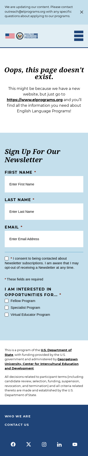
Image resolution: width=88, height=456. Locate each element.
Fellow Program (20, 301)
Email (14, 227)
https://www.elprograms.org (35, 100)
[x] (28, 444)
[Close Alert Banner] (81, 12)
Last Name (20, 200)
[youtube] (75, 444)
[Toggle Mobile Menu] (78, 36)
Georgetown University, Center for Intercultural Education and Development (42, 363)
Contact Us (17, 425)
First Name (20, 172)
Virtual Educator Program (27, 314)
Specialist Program (22, 307)
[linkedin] (59, 444)
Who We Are (18, 416)
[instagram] (44, 444)
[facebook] (13, 444)
